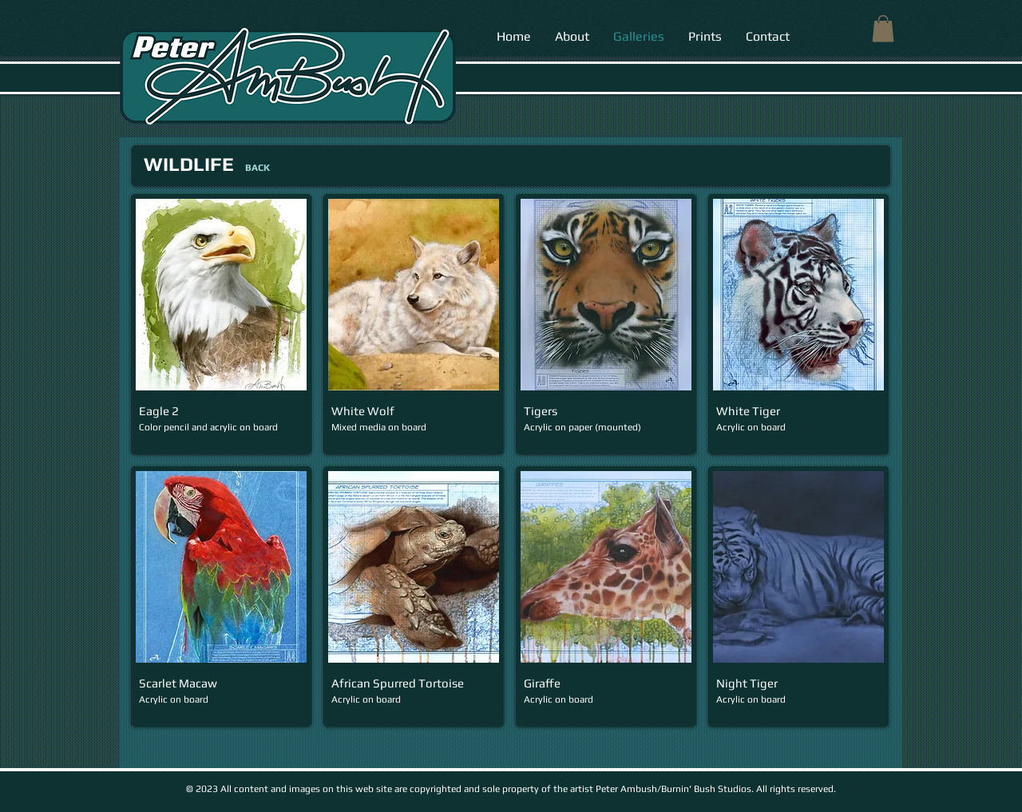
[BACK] (257, 167)
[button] (883, 28)
